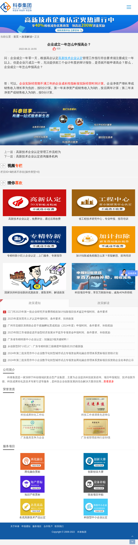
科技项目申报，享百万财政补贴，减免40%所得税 (103, 278)
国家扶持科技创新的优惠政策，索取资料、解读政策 (34, 278)
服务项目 (36, 526)
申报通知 (25, 526)
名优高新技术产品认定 (32, 517)
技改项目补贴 (96, 494)
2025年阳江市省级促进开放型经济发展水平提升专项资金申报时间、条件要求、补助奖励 (59, 331)
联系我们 (59, 526)
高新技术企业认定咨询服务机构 (37, 156)
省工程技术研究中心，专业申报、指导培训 (103, 204)
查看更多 (109, 381)
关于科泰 (14, 526)
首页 (16, 36)
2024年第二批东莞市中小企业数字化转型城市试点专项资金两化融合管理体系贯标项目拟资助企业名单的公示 (71, 358)
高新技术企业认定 (70, 58)
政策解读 (27, 36)
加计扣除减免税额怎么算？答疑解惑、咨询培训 (103, 241)
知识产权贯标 (32, 494)
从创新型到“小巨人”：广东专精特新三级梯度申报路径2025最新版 (45, 345)
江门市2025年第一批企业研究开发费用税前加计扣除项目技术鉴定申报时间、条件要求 (58, 310)
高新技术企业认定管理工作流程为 (38, 152)
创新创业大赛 (96, 471)
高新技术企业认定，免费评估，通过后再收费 (34, 204)
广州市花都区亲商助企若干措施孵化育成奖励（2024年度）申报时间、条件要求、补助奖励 (60, 324)
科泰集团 (81, 531)
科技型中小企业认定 (95, 517)
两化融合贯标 (32, 471)
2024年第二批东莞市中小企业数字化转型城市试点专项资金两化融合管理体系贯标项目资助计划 (63, 352)
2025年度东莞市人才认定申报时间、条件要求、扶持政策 (41, 317)
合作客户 (48, 526)
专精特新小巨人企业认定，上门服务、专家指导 (34, 241)
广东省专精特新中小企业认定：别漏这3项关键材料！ (38, 338)
